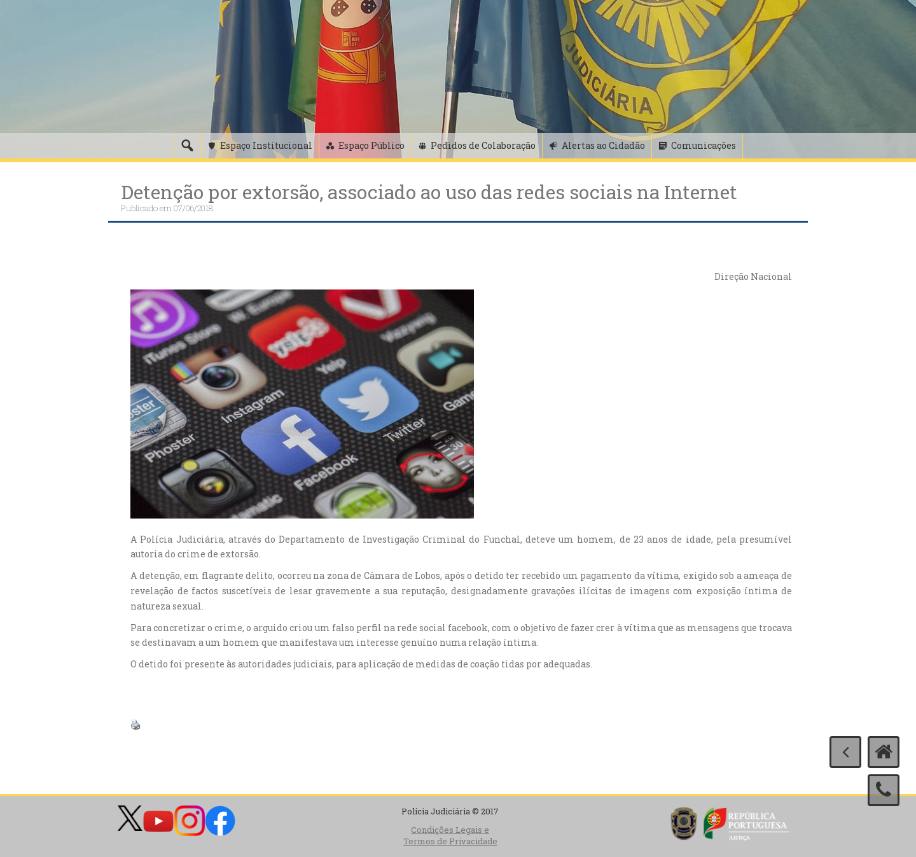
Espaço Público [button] (371, 145)
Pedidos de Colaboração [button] (483, 145)
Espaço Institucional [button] (266, 145)
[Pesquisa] (187, 145)
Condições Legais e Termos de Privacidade (450, 835)
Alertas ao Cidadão (603, 145)
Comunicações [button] (703, 145)
